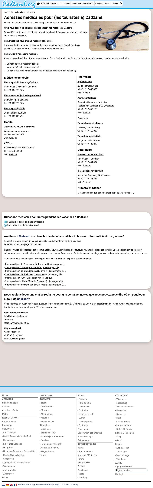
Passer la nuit (56, 3)
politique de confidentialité (43, 484)
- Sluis (118, 418)
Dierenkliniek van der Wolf (90, 171)
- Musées (44, 410)
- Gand (118, 440)
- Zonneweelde (9, 470)
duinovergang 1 (56, 264)
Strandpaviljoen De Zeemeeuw (19, 264)
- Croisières (45, 429)
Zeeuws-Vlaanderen (124, 406)
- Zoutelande (121, 395)
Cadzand (45, 3)
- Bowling (44, 440)
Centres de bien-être (49, 448)
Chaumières (8, 429)
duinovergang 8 (50, 267)
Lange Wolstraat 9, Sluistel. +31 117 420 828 (89, 142)
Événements (88, 3)
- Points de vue (47, 421)
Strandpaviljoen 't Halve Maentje (20, 281)
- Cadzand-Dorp (122, 421)
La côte (118, 444)
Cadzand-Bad (41, 264)
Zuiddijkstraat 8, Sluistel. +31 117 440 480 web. (88, 89)
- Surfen (81, 418)
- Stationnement (85, 451)
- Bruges (119, 436)
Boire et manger (85, 436)
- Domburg (83, 477)
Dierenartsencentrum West (90, 154)
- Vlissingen (120, 399)
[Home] (38, 3)
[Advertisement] (76, 204)
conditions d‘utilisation (25, 484)
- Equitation (83, 425)
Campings (7, 425)
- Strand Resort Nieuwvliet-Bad (16, 462)
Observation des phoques (90, 433)
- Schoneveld (8, 459)
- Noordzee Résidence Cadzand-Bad (19, 451)
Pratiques (99, 3)
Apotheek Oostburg (87, 98)
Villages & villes (47, 451)
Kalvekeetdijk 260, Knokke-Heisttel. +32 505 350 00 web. (19, 151)
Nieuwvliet (42, 271)
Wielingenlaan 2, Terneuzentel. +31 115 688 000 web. (17, 134)
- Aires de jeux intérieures (52, 436)
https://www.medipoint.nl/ (16, 323)
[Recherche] (121, 3)
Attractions (45, 425)
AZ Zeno (8, 143)
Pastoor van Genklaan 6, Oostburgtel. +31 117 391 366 (20, 89)
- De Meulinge (8, 440)
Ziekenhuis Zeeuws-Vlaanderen (19, 127)
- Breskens (120, 414)
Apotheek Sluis (85, 81)
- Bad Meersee (9, 432)
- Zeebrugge (121, 451)
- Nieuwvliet (120, 410)
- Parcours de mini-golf (50, 444)
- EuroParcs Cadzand (12, 444)
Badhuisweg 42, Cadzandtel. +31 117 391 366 (16, 102)
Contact (119, 474)
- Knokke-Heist (122, 448)
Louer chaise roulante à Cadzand (23, 225)
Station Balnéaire (10, 403)
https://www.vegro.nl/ (14, 338)
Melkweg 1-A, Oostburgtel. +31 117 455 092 (89, 129)
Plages (67, 3)
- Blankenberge (122, 455)
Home (5, 395)
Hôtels (5, 477)
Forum (81, 459)
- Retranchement (123, 425)
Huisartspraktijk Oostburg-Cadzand (21, 82)
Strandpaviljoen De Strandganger (20, 271)
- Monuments (46, 414)
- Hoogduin (7, 447)
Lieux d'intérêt (46, 406)
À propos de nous (123, 466)
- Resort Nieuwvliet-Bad (13, 455)
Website (13, 138)
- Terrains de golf (86, 414)
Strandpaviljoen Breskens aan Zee (21, 285)
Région (108, 3)
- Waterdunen (8, 466)
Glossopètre (83, 429)
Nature (43, 455)
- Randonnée (83, 406)
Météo (115, 3)
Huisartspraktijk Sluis (14, 108)
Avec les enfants (10, 410)
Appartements (9, 421)
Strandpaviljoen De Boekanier (19, 274)
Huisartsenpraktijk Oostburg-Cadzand (22, 95)
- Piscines (82, 399)
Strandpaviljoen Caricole (16, 267)
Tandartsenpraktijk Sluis (89, 136)
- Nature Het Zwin (123, 429)
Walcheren (83, 470)
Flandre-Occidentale (124, 433)
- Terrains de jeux (48, 433)
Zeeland (81, 466)
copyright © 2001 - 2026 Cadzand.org (65, 484)
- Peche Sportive (85, 421)
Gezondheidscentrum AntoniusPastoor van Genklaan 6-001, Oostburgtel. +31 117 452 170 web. (96, 107)
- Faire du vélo (84, 403)
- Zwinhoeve (8, 474)
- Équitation (83, 410)
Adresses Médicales (87, 455)
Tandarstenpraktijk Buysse (90, 123)
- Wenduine (120, 459)
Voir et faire (76, 3)
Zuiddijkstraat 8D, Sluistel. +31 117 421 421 (15, 115)
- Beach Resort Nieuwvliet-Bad (16, 436)
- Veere (81, 474)
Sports (81, 395)
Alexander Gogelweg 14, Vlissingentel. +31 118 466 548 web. (94, 178)
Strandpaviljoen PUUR (15, 278)
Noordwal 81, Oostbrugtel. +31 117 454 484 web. (89, 162)
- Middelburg (121, 403)
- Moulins (44, 418)
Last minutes (46, 395)
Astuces (6, 406)
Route (80, 448)
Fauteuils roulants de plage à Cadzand (25, 222)
